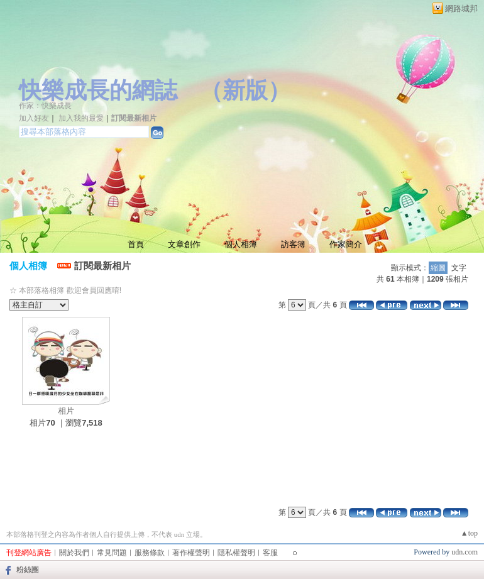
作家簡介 (345, 244)
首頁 (136, 244)
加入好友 (34, 118)
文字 (458, 267)
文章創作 (184, 244)
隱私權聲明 (236, 552)
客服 (270, 552)
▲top (469, 533)
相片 (66, 411)
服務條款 (150, 552)
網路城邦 (461, 8)
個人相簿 (240, 244)
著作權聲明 (191, 552)
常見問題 (112, 552)
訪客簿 (293, 244)
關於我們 (74, 552)
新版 (245, 90)
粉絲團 (27, 569)
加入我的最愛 (81, 118)
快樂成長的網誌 (98, 90)
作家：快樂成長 (45, 105)
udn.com (464, 552)
